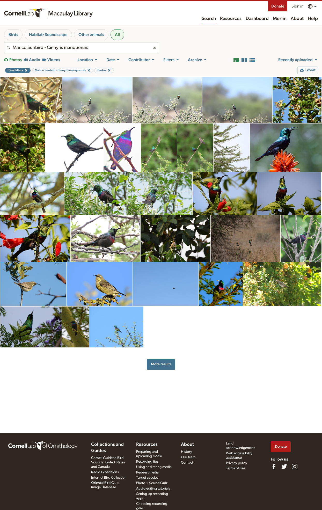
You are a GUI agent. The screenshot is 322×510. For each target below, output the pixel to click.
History (186, 452)
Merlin (280, 18)
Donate (277, 6)
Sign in (297, 6)
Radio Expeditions (105, 472)
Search (209, 18)
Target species (147, 477)
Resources (231, 18)
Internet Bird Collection (109, 477)
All (117, 35)
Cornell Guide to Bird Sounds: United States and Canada (108, 462)
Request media (147, 472)
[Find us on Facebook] (274, 466)
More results (161, 364)
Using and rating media (154, 467)
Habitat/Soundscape (48, 35)
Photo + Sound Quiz (151, 483)
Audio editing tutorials (153, 488)
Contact (187, 462)
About (297, 18)
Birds (13, 35)
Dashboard (257, 18)
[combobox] (81, 47)
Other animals (91, 35)
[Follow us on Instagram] (294, 466)
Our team (188, 457)
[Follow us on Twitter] (284, 466)
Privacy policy (236, 463)
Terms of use (235, 468)
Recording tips (147, 461)
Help (313, 18)
